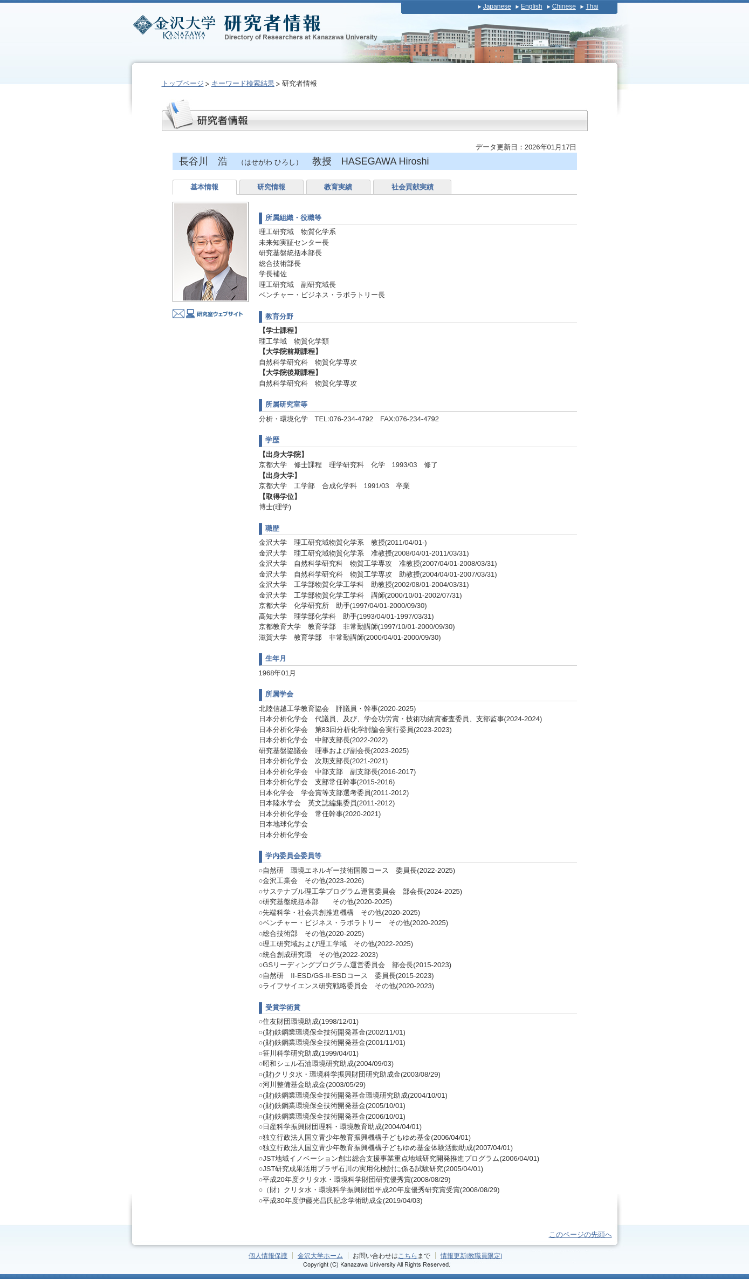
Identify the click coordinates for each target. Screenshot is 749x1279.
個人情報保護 (268, 1255)
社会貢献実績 (412, 187)
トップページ (183, 83)
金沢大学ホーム (320, 1255)
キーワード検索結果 (242, 83)
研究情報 (271, 187)
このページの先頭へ (580, 1234)
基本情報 (204, 187)
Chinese (564, 6)
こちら (407, 1255)
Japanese (497, 6)
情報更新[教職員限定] (472, 1255)
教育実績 (338, 187)
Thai (592, 6)
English (531, 6)
